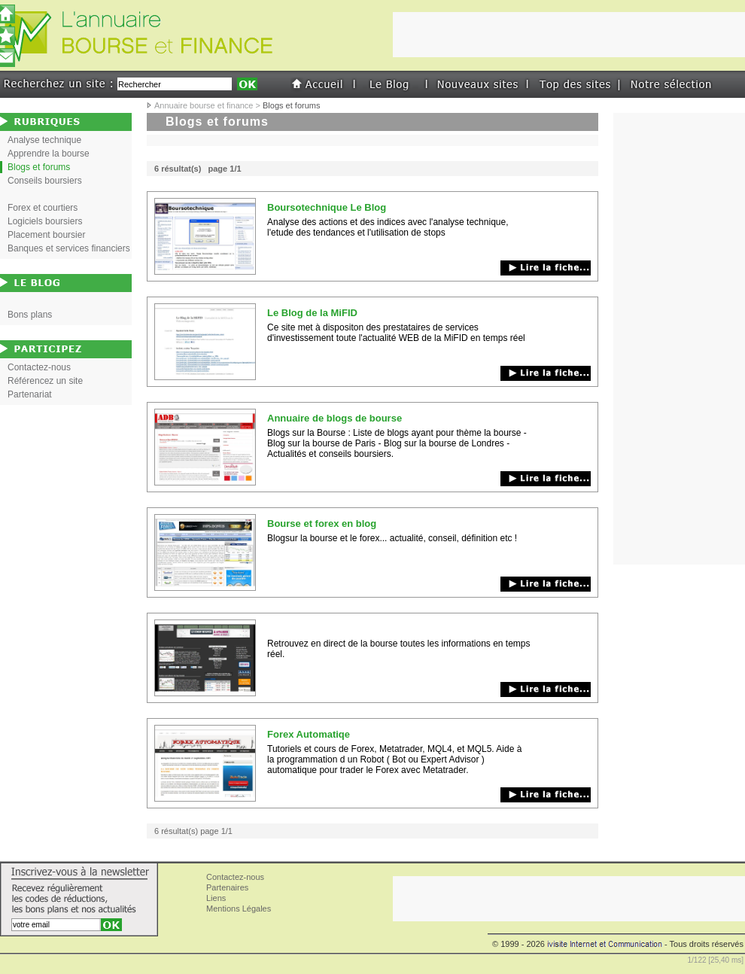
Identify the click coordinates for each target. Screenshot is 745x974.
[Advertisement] (679, 339)
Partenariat (30, 394)
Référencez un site (45, 381)
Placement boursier (46, 235)
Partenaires (227, 887)
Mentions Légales (238, 908)
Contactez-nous (39, 367)
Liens (216, 897)
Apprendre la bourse (49, 153)
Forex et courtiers (43, 207)
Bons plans (30, 314)
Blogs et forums (39, 167)
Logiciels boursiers (45, 221)
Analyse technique (44, 140)
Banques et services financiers (69, 248)
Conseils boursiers (45, 180)
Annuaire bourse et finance (203, 105)
